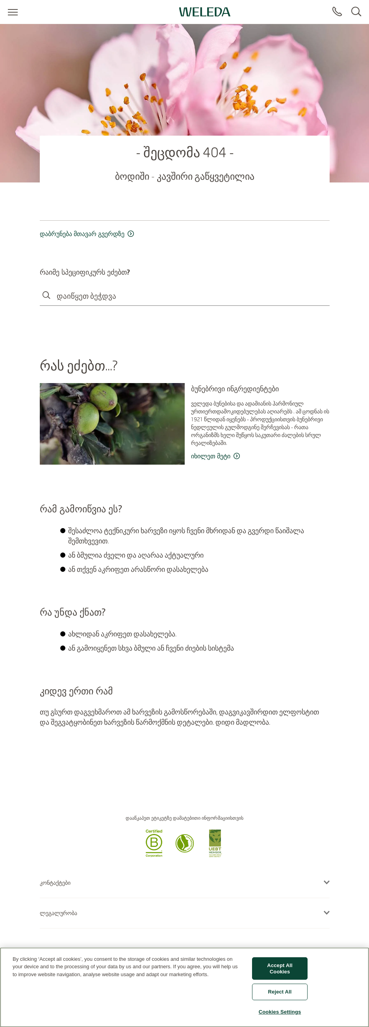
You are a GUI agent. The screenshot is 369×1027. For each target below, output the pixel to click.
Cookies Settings (280, 1015)
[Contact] (337, 12)
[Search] (356, 12)
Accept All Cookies (279, 972)
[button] (154, 855)
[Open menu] (13, 12)
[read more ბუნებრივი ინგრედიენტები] (260, 456)
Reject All (280, 995)
